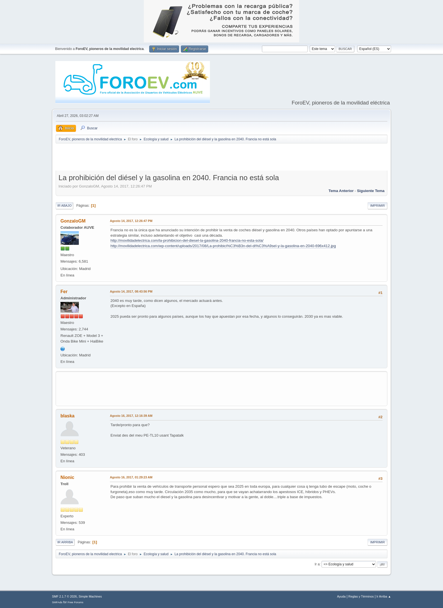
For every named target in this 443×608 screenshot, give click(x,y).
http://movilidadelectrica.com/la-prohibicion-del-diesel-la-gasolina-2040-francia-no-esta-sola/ (187, 240)
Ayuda (341, 596)
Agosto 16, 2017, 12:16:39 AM (131, 415)
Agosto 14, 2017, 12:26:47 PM (131, 221)
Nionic (67, 477)
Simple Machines (90, 596)
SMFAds (57, 602)
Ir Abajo (64, 205)
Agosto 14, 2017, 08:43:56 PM (131, 291)
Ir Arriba (65, 542)
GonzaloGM (73, 221)
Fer (64, 291)
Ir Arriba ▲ (384, 596)
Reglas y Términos (361, 596)
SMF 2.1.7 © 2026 (64, 596)
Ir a (317, 564)
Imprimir (377, 205)
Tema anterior (341, 191)
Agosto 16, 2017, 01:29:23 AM (131, 477)
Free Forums (75, 602)
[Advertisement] (221, 158)
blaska (67, 415)
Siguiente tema (371, 191)
